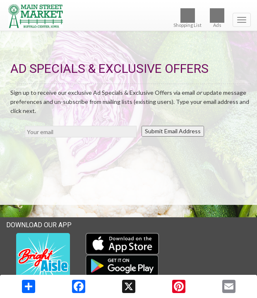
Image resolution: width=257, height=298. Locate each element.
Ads (217, 18)
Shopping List (187, 18)
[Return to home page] (128, 16)
